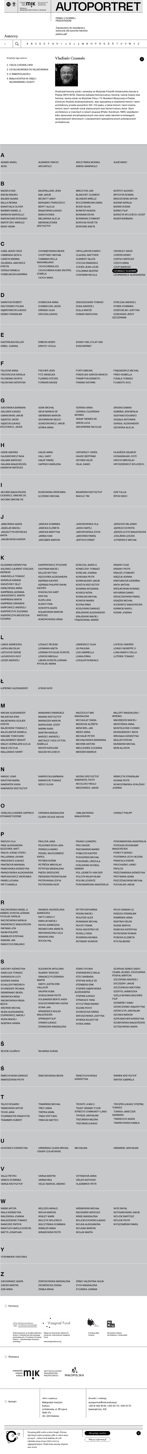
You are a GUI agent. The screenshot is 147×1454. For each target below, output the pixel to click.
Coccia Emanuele (87, 263)
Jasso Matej (84, 528)
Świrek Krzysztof (125, 1075)
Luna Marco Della (125, 652)
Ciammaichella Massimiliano (47, 261)
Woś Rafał (120, 1208)
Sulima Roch (84, 1007)
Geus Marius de (48, 411)
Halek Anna (45, 452)
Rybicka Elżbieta (124, 937)
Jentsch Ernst (85, 539)
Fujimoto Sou (122, 382)
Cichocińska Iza (48, 266)
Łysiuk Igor (45, 688)
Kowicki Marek (85, 600)
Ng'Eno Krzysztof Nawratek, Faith (87, 778)
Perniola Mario (48, 849)
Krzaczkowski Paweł (127, 596)
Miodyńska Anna (124, 724)
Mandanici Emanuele (51, 712)
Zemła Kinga (46, 1289)
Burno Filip (121, 210)
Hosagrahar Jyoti (125, 456)
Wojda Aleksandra (88, 1224)
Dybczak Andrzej (125, 302)
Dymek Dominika (123, 306)
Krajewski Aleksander (90, 612)
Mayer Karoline (48, 747)
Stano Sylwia (84, 968)
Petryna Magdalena (51, 868)
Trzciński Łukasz (86, 1123)
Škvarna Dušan (48, 1051)
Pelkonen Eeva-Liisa (50, 845)
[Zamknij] (138, 1433)
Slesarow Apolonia (51, 968)
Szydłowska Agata (125, 1026)
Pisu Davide (83, 845)
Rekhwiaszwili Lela (50, 932)
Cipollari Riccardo (88, 251)
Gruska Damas (123, 407)
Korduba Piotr (85, 576)
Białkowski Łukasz (50, 210)
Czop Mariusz (122, 266)
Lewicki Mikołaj (48, 656)
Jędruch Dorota (124, 528)
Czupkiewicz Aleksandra (129, 274)
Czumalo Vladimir (125, 270)
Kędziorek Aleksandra (52, 576)
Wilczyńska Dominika (51, 1224)
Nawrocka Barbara (50, 776)
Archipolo (45, 166)
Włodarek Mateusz (88, 1212)
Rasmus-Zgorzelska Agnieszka (50, 911)
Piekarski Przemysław (52, 876)
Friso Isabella (123, 374)
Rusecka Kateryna (125, 929)
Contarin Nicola (86, 274)
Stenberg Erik (85, 984)
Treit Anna (45, 1108)
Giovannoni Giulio (49, 419)
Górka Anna (46, 427)
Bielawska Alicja (49, 218)
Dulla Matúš (84, 310)
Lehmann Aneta (48, 648)
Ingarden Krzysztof (89, 492)
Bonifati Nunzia (85, 210)
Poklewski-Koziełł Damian (87, 867)
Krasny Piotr (122, 568)
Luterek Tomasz (124, 656)
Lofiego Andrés (124, 644)
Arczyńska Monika (88, 162)
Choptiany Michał (49, 255)
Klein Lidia (44, 600)
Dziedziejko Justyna (127, 310)
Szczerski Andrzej (126, 979)
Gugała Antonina (124, 419)
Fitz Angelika (46, 374)
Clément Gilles (85, 259)
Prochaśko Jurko (125, 864)
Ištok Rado (120, 496)
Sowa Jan (44, 1007)
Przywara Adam (124, 876)
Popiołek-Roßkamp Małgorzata (125, 847)
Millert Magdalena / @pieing (125, 714)
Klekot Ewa (45, 604)
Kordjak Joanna (86, 572)
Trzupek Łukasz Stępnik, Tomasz (128, 1106)
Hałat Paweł (46, 460)
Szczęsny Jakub (124, 983)
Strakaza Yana (85, 999)
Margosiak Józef (49, 724)
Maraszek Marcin (49, 720)
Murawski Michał (124, 744)
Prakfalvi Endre (124, 860)
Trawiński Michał (49, 1104)
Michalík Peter (85, 736)
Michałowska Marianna (91, 740)
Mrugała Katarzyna (126, 736)
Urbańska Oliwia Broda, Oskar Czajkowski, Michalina (62, 1150)
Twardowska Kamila (127, 1122)
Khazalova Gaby (48, 592)
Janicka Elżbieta (48, 528)
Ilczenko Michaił (49, 496)
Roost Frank (84, 925)
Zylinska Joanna (86, 1289)
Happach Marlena (49, 464)
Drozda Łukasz (48, 314)
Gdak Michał (46, 407)
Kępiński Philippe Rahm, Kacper (52, 586)
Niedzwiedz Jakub (87, 787)
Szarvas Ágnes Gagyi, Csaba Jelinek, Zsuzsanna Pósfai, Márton (128, 972)
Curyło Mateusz (124, 259)
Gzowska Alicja (124, 427)
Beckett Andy (47, 198)
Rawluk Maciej (47, 921)
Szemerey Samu (123, 1002)
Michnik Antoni (85, 744)
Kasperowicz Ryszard (52, 564)
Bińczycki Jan (84, 190)
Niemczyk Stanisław (126, 776)
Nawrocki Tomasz (49, 780)
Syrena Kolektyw (87, 1019)
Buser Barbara (123, 218)
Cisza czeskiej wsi (21, 65)
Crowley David (123, 251)
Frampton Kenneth (88, 378)
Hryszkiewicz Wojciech (129, 464)
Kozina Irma (83, 604)
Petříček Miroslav (50, 864)
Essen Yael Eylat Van (89, 342)
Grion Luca (83, 422)
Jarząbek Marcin (49, 539)
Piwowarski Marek (87, 849)
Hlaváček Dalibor (125, 452)
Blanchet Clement (88, 194)
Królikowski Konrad (126, 588)
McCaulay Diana (86, 720)
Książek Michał (123, 600)
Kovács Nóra (84, 592)
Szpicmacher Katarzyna (129, 1018)
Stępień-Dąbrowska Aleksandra (88, 990)
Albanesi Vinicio (48, 162)
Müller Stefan (123, 740)
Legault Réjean (48, 644)
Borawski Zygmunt (88, 218)
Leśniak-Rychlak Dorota (53, 652)
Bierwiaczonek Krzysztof (47, 224)
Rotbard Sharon (87, 941)
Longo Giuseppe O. (125, 648)
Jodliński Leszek (124, 535)
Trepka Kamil (46, 1112)
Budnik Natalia (123, 202)
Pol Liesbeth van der (89, 872)
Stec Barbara (84, 976)
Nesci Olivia (45, 784)
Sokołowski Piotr (49, 995)
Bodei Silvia (83, 206)
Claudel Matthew (87, 255)
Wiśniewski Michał (87, 1208)
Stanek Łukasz (47, 1022)
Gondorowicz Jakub (51, 423)
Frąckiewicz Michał (126, 370)
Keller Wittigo (47, 572)
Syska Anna (83, 1023)
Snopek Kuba (46, 991)
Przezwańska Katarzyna (129, 872)
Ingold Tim (82, 496)
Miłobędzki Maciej (125, 720)
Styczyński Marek (87, 1003)
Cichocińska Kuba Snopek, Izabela (54, 272)
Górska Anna (84, 407)
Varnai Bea (45, 1179)
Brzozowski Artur (125, 198)
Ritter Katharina (86, 909)
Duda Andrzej (85, 306)
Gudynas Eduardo (125, 415)
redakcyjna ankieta (50, 928)
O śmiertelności (19, 74)
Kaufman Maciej (48, 568)
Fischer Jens (46, 370)
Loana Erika (83, 656)
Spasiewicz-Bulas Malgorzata (49, 1013)
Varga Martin (47, 1175)
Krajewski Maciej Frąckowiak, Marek (87, 618)
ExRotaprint (84, 346)
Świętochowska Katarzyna (86, 1077)
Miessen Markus (86, 751)
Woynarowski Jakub (127, 1212)
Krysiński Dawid (124, 592)
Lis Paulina (82, 648)
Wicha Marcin (47, 1212)
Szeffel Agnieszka (125, 991)
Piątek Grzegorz (48, 872)
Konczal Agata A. (86, 564)
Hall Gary (44, 456)
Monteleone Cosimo (127, 728)
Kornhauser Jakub (88, 580)
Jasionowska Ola (87, 524)
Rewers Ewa (46, 936)
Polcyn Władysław (88, 876)
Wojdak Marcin (86, 1228)
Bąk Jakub (44, 194)
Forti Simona (84, 370)
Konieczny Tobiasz (88, 568)
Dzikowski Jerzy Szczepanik (123, 316)
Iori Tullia (120, 492)
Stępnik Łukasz (85, 996)
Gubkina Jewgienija (126, 411)
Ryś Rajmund (122, 941)
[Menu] (8, 4)
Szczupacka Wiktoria (127, 987)
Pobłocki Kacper (86, 853)
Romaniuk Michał (87, 921)
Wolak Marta (84, 1232)
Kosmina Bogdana (87, 588)
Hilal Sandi (83, 464)
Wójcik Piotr (122, 1220)
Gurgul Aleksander (126, 423)
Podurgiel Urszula (88, 861)
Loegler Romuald (87, 660)
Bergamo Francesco (51, 202)
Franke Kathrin (85, 382)
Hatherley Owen (86, 452)
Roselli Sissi (84, 933)
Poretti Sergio (123, 852)
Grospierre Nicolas (88, 426)
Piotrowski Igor (48, 884)
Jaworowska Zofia (88, 532)
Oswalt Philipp (123, 812)
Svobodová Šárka (87, 1011)
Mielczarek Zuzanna (89, 747)
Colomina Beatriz (87, 270)
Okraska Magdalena (51, 812)
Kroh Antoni (121, 584)
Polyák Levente (85, 880)
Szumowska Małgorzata (129, 1022)
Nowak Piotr (121, 780)
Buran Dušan (122, 206)
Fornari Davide (47, 382)
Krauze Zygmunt (124, 572)
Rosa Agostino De (87, 929)
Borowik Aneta (85, 226)
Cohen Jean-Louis (87, 266)
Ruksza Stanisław (125, 913)
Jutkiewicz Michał (125, 539)
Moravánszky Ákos (126, 732)
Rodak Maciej (84, 913)
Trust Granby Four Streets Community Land (91, 1110)
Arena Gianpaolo (86, 166)
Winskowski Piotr (49, 1232)
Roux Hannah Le (124, 909)
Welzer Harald (48, 1208)
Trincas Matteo (48, 1120)
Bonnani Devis (85, 214)
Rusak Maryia (122, 925)
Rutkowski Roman (125, 933)
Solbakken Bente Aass (52, 999)
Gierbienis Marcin (49, 415)
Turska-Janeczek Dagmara (124, 1113)
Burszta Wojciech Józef (129, 214)
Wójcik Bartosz (124, 1216)
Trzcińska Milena (87, 1119)
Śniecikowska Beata (50, 1075)
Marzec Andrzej (49, 736)
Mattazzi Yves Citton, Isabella (51, 742)
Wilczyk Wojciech (50, 1220)
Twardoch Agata (124, 1118)
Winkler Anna (47, 1228)
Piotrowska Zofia (49, 880)
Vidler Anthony (86, 1179)
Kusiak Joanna (123, 612)
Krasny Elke (121, 564)
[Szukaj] (17, 44)
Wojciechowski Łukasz (91, 1220)
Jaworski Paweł (86, 535)
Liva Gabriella (85, 652)
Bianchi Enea (46, 214)
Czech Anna (121, 263)
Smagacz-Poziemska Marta (50, 978)
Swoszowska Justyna (90, 1015)
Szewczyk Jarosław (127, 1010)
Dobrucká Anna (48, 302)
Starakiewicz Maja (88, 972)
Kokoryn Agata (47, 608)
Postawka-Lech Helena (128, 856)
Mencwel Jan (84, 728)
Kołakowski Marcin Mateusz (50, 614)
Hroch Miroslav (124, 460)
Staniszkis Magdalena (52, 1026)
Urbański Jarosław (126, 1148)
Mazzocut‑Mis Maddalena (84, 714)
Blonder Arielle (86, 198)
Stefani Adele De (86, 980)
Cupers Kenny (122, 255)
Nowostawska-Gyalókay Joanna (128, 786)
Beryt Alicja (46, 206)
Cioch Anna (45, 277)
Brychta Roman (123, 194)
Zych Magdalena (86, 1285)
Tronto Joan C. (85, 1104)
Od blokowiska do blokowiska (28, 69)
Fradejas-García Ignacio (92, 374)
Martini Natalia (47, 732)
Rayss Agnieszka (49, 924)
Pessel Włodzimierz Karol (50, 855)
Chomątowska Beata (51, 251)
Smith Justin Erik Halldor (48, 986)
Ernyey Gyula (47, 346)
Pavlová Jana (46, 841)
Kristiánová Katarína (127, 580)
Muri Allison (122, 747)
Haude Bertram (86, 456)
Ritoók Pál (45, 940)
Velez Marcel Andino (51, 1183)
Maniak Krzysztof (50, 716)
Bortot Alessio (123, 190)
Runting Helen (123, 921)
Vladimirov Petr (86, 1183)
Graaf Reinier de (86, 418)
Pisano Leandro (86, 841)
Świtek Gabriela (124, 1079)
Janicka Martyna (49, 532)
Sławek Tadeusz (48, 972)
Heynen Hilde (84, 460)
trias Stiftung (47, 1116)
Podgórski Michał (87, 857)
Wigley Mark (46, 1216)
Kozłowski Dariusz (88, 608)
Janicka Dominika (49, 524)
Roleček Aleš (84, 917)
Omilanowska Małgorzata (84, 814)
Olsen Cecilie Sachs (51, 816)
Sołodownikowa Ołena (53, 1003)
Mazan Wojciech (49, 751)
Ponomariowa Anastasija (92, 884)
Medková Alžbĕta (87, 724)
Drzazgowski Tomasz (90, 302)
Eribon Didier (46, 342)
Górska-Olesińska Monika (87, 413)
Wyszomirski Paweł (126, 1224)
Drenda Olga (46, 310)
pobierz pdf (61, 34)
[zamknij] (142, 59)
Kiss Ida (43, 596)
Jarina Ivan (45, 535)
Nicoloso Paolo (86, 783)
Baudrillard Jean (49, 190)
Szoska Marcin (123, 1014)
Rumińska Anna (123, 917)
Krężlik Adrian (123, 576)
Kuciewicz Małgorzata (128, 604)
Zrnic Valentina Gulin (90, 1281)
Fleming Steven (48, 378)
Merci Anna (83, 732)
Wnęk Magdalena (87, 1216)
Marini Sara (45, 728)
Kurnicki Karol (123, 608)
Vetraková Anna (86, 1175)
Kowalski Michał (86, 596)
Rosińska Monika (86, 937)
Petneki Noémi (47, 860)
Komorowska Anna (50, 619)
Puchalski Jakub (124, 884)
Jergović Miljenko (125, 524)
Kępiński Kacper (48, 580)
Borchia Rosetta (87, 222)
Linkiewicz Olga (86, 644)
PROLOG (118, 868)
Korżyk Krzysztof (88, 584)
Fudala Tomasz (123, 378)
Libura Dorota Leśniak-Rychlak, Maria (52, 662)
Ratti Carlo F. (46, 917)
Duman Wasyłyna (87, 314)
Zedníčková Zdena (50, 1285)
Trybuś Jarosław (87, 1115)
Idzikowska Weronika (52, 492)
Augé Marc (120, 162)
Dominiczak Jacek (49, 306)
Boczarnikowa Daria (89, 202)
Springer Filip (47, 1018)
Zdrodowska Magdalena (54, 1281)
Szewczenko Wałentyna (129, 1006)
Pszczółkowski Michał (128, 880)
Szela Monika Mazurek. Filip (127, 997)
